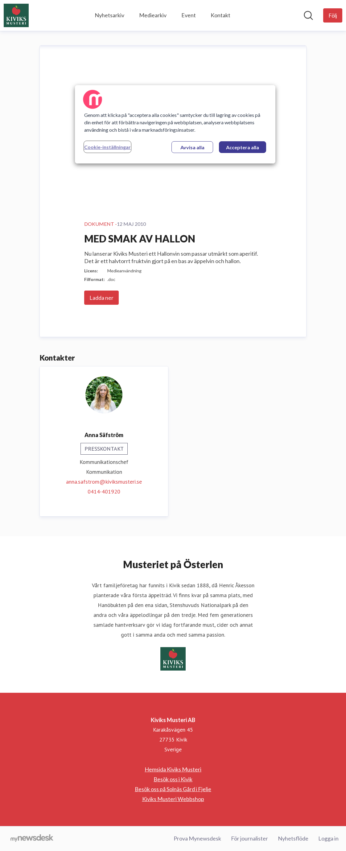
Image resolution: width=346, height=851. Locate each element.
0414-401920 (104, 491)
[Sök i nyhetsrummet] (308, 15)
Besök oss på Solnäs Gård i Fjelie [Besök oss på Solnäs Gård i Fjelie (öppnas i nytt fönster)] (173, 789)
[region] (175, 124)
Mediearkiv (153, 15)
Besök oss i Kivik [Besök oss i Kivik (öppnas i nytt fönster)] (173, 779)
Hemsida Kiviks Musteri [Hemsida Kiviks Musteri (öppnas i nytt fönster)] (173, 769)
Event (188, 15)
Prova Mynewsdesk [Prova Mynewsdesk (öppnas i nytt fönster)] (197, 838)
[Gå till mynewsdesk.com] (31, 839)
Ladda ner (101, 297)
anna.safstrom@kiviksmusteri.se (104, 481)
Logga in (328, 838)
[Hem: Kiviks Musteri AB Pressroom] (16, 15)
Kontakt (220, 15)
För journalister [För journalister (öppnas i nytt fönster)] (249, 838)
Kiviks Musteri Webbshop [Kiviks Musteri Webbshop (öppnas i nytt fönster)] (173, 798)
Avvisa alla (192, 147)
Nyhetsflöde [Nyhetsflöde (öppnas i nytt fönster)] (293, 838)
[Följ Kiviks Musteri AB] (332, 15)
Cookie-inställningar (107, 147)
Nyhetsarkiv (109, 15)
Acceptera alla (242, 147)
